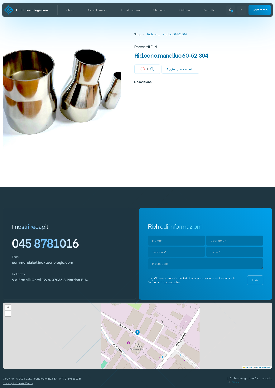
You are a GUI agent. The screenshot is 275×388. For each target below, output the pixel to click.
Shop (70, 10)
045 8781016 (45, 243)
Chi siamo (159, 10)
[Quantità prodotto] (147, 69)
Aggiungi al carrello (180, 69)
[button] (137, 333)
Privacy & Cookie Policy (18, 383)
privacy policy (171, 282)
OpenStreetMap (263, 367)
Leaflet (247, 367)
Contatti (208, 10)
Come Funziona (97, 10)
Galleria (184, 10)
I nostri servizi (130, 10)
